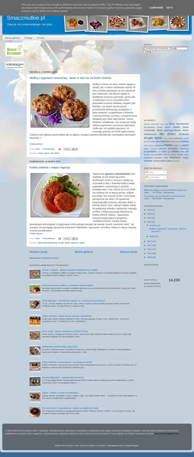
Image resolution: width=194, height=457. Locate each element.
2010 (149, 253)
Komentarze (152, 177)
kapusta (74, 243)
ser (187, 151)
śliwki (186, 155)
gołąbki (186, 138)
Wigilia (186, 158)
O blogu (28, 38)
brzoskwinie (149, 127)
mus (179, 145)
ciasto (40, 153)
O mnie (40, 38)
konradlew (101, 445)
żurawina (176, 161)
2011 (149, 249)
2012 (149, 245)
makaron (151, 145)
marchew (159, 145)
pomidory (173, 148)
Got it (169, 7)
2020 (149, 210)
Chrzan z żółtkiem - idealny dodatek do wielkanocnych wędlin (69, 270)
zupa (169, 160)
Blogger (134, 445)
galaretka (178, 138)
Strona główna (12, 38)
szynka (173, 155)
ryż (168, 152)
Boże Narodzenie (179, 123)
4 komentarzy (48, 149)
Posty (149, 172)
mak (145, 145)
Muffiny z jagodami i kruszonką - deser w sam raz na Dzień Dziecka (70, 78)
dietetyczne (150, 134)
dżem (165, 138)
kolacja (185, 141)
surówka (158, 154)
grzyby (146, 141)
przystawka (150, 151)
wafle (166, 158)
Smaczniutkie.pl (26, 18)
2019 (149, 214)
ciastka (176, 127)
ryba (164, 151)
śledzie (180, 154)
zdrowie (148, 160)
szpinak (166, 155)
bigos (162, 124)
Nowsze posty (38, 251)
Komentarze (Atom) (50, 258)
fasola (170, 138)
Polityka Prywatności (136, 433)
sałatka (175, 151)
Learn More (156, 7)
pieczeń (162, 148)
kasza (172, 141)
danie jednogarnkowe (47, 243)
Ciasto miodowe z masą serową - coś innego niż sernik (67, 362)
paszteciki (153, 149)
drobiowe (184, 134)
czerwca (154, 225)
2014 (149, 222)
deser (47, 153)
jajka (158, 141)
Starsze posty (128, 251)
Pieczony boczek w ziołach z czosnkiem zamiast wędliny (67, 285)
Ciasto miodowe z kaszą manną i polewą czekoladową (66, 316)
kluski (178, 141)
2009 (149, 257)
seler (182, 152)
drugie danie (64, 243)
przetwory (184, 148)
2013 (149, 241)
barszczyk (155, 124)
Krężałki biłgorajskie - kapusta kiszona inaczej (63, 377)
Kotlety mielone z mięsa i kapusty (50, 167)
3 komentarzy (48, 238)
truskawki (158, 158)
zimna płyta (159, 160)
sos (152, 154)
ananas (147, 124)
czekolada (149, 130)
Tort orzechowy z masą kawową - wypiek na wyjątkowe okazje (70, 408)
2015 (149, 218)
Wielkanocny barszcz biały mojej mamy (60, 346)
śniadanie (148, 158)
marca (153, 236)
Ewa (38, 149)
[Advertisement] (43, 54)
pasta (146, 149)
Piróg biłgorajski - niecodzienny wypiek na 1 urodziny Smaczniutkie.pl (73, 301)
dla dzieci (55, 153)
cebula (167, 127)
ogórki (185, 145)
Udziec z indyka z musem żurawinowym (60, 393)
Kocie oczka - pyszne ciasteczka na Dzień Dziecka (65, 331)
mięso (82, 243)
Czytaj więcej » (36, 144)
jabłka (152, 141)
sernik (146, 154)
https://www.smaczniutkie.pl (97, 433)
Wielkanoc (175, 157)
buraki (159, 127)
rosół (159, 152)
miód (175, 145)
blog (166, 124)
